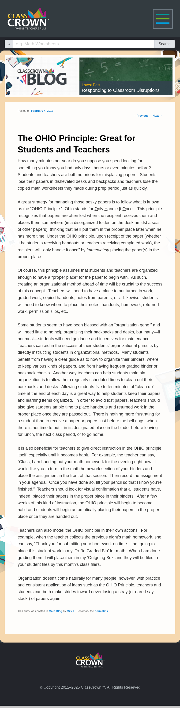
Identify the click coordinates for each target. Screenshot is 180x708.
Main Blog (55, 611)
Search (165, 44)
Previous (140, 115)
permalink (101, 611)
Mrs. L (71, 611)
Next (157, 115)
